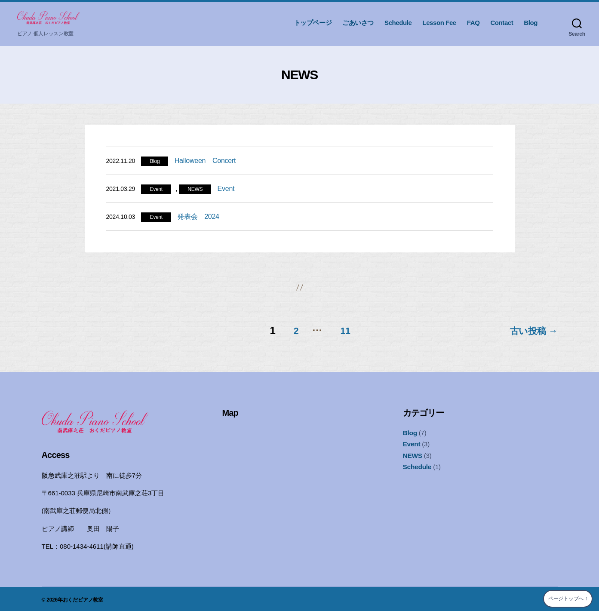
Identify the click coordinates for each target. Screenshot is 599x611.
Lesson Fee (439, 22)
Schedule (398, 22)
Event (156, 189)
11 (341, 328)
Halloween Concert (205, 160)
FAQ (473, 22)
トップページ (313, 22)
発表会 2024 (198, 216)
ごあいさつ (358, 22)
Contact (501, 22)
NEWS (195, 189)
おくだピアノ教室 (83, 598)
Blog (531, 22)
